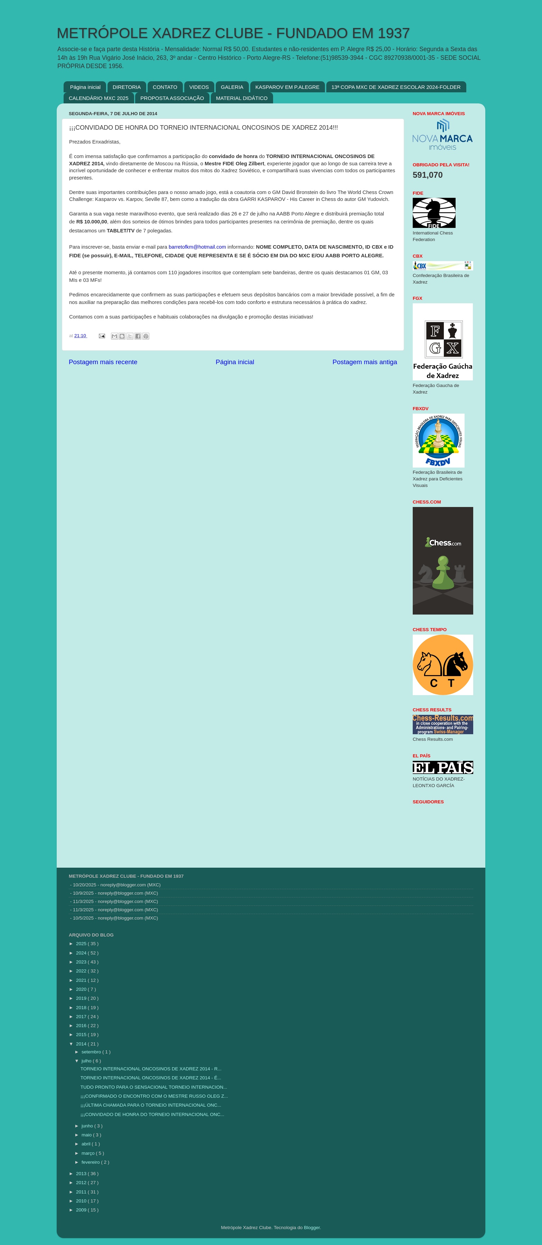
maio (87, 1134)
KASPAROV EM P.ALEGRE (287, 87)
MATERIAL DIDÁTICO (242, 98)
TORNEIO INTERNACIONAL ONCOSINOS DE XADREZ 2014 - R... (151, 1068)
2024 (82, 953)
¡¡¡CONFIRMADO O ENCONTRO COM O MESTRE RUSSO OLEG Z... (154, 1096)
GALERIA (232, 87)
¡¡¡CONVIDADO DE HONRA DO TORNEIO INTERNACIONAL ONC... (152, 1114)
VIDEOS (199, 87)
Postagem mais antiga (365, 362)
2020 (82, 989)
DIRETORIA (127, 87)
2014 (82, 1043)
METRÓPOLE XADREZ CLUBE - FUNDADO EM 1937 (233, 33)
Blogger (312, 1227)
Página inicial (85, 87)
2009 (82, 1209)
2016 (82, 1025)
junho (88, 1125)
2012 (82, 1182)
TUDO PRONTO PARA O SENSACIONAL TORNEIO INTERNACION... (154, 1087)
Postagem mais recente (103, 362)
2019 (82, 998)
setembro (92, 1051)
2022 (82, 971)
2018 (82, 1007)
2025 (82, 943)
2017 (82, 1016)
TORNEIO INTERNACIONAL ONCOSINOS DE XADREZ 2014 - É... (151, 1077)
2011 (82, 1192)
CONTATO (165, 87)
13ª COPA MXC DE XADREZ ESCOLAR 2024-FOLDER (396, 87)
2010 (82, 1201)
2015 (82, 1034)
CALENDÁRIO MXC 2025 (99, 98)
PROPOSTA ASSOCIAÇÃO (172, 98)
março (89, 1153)
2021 (82, 980)
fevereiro (91, 1162)
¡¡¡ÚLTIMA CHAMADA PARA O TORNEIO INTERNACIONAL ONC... (151, 1105)
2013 (82, 1173)
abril (87, 1143)
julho (87, 1060)
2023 (82, 962)
